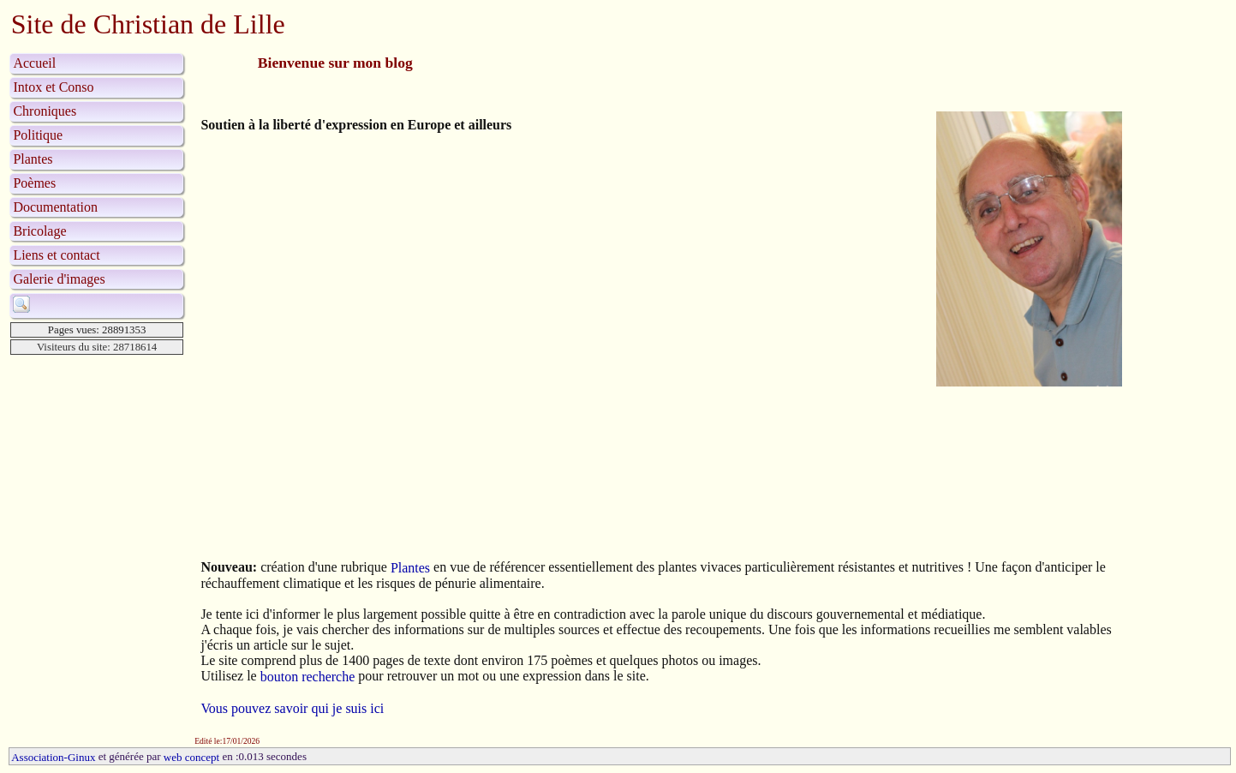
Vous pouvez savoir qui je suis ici (292, 709)
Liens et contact (56, 255)
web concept (191, 757)
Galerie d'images (58, 279)
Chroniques (44, 111)
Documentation (55, 207)
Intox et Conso (53, 87)
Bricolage (39, 231)
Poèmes (34, 183)
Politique (38, 135)
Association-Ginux (53, 757)
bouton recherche (307, 676)
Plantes (32, 159)
